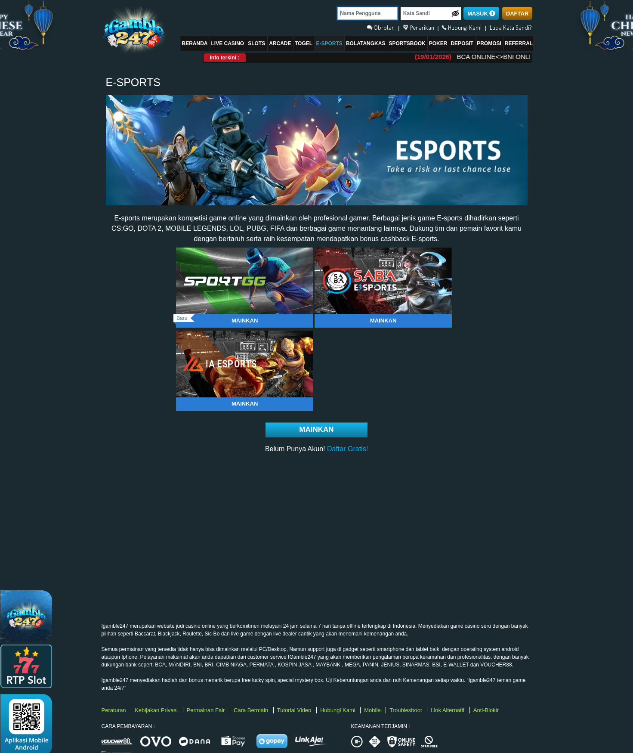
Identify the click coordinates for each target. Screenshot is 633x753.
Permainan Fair (206, 710)
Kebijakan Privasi (157, 710)
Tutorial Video (295, 710)
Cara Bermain (252, 710)
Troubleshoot (406, 710)
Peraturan (115, 710)
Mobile (373, 710)
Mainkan (245, 320)
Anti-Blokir (486, 710)
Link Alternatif (448, 710)
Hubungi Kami (338, 710)
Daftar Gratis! (347, 448)
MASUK (481, 13)
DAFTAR (517, 13)
